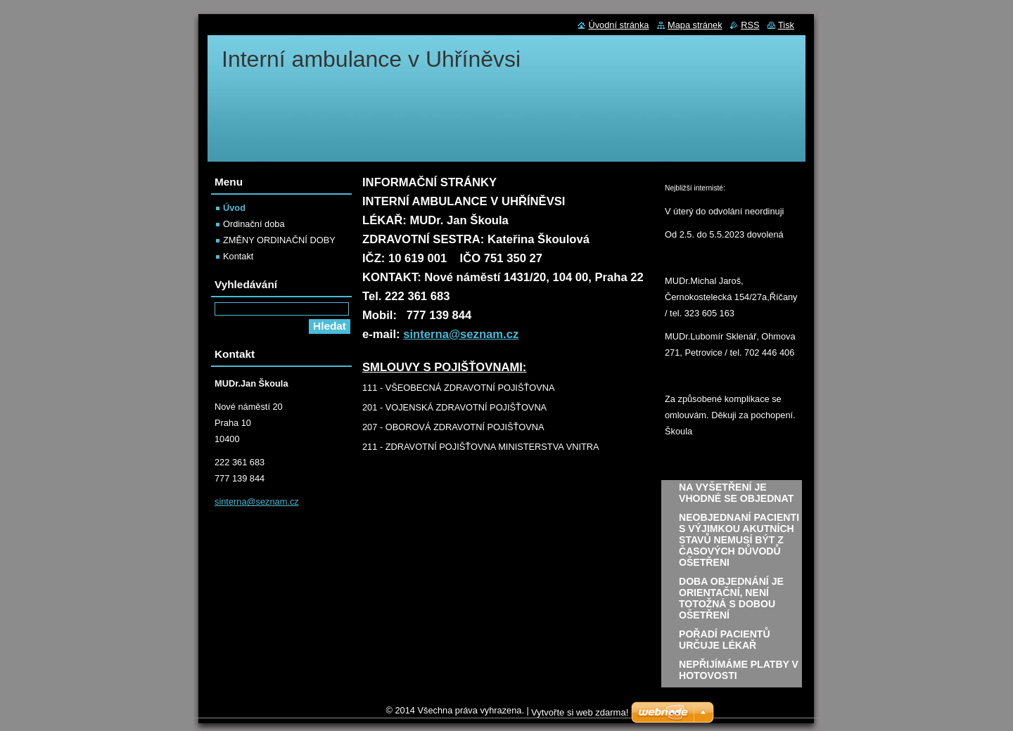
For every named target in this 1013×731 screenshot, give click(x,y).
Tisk (786, 25)
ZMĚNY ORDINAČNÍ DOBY (279, 240)
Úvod (234, 207)
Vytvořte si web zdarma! (579, 716)
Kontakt (238, 256)
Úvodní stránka (618, 25)
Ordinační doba (254, 224)
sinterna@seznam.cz (460, 334)
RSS (750, 25)
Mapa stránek (695, 25)
